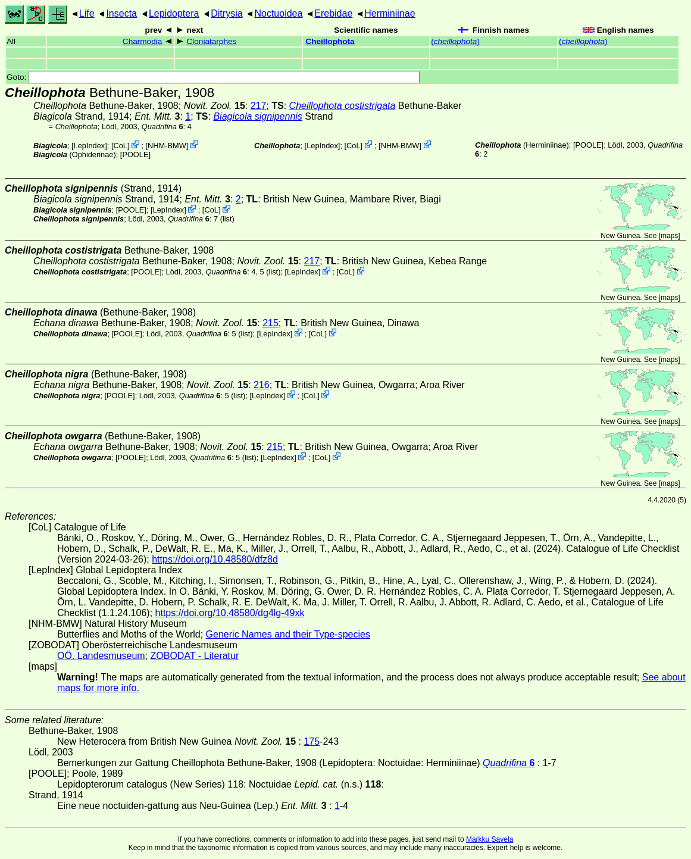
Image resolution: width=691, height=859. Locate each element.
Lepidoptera (174, 13)
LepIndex (89, 145)
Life (87, 13)
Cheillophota (329, 41)
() (455, 41)
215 (270, 323)
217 (259, 106)
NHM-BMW (167, 145)
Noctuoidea (278, 13)
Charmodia (142, 41)
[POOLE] (135, 154)
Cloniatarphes (211, 41)
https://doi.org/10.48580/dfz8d (215, 559)
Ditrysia (226, 13)
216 (262, 385)
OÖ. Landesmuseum (101, 656)
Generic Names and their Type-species (288, 634)
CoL (120, 145)
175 (312, 741)
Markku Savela (489, 839)
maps (669, 236)
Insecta (121, 13)
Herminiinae (389, 13)
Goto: (213, 77)
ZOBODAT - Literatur (195, 656)
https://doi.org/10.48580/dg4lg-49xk (230, 613)
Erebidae (333, 13)
